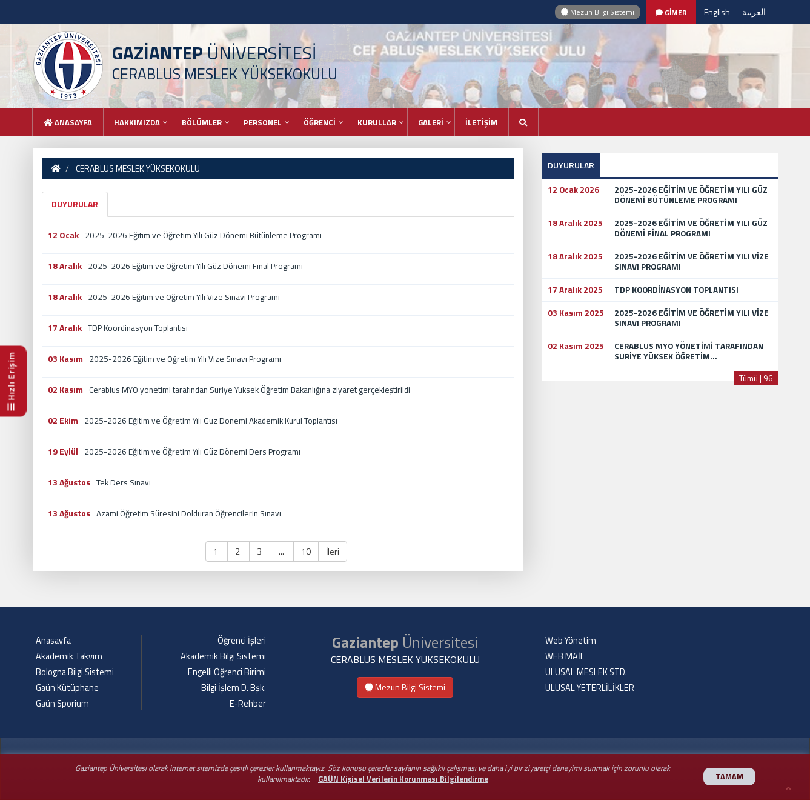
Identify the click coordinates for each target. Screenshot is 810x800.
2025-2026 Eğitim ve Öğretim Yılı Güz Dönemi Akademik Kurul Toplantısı (210, 421)
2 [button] (238, 551)
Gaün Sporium (62, 703)
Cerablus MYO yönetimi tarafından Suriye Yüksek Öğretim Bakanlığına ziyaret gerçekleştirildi (249, 390)
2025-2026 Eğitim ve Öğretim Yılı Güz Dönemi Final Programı (195, 266)
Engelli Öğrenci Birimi (227, 672)
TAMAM (729, 776)
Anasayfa (68, 122)
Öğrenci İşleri (241, 640)
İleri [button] (332, 551)
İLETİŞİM (481, 122)
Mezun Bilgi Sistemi (597, 12)
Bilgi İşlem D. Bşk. (233, 688)
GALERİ (430, 122)
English (717, 11)
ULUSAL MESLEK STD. (586, 672)
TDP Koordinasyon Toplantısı (138, 328)
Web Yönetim (570, 640)
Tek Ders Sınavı (123, 482)
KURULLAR (376, 122)
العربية (754, 11)
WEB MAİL (565, 656)
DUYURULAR (74, 204)
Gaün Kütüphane (67, 688)
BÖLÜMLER (202, 122)
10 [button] (306, 551)
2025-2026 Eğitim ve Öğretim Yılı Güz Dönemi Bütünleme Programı (203, 235)
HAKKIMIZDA (137, 122)
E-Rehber (248, 703)
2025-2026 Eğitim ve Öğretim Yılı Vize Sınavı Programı (184, 297)
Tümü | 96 (756, 378)
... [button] (282, 551)
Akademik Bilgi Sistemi (223, 656)
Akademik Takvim (69, 656)
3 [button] (260, 551)
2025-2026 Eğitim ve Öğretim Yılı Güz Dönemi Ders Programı (192, 451)
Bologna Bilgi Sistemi (75, 672)
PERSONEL (263, 122)
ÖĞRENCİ (320, 122)
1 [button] (216, 551)
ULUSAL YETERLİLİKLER (589, 688)
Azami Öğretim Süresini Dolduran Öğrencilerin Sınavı (188, 513)
